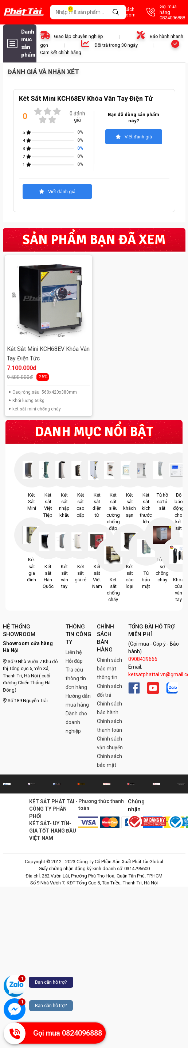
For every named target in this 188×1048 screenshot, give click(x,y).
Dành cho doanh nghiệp (76, 722)
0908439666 (142, 659)
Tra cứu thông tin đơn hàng (76, 678)
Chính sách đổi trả (109, 690)
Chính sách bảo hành (109, 708)
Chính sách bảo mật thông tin (109, 668)
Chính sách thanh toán (109, 725)
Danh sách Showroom (117, 12)
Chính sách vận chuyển (110, 743)
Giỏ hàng (74, 12)
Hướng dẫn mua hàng (78, 700)
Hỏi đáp (74, 661)
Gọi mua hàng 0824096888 (165, 12)
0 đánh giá (77, 117)
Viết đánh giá (133, 136)
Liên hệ (74, 652)
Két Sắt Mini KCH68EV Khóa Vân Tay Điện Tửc (48, 353)
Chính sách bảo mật (109, 760)
